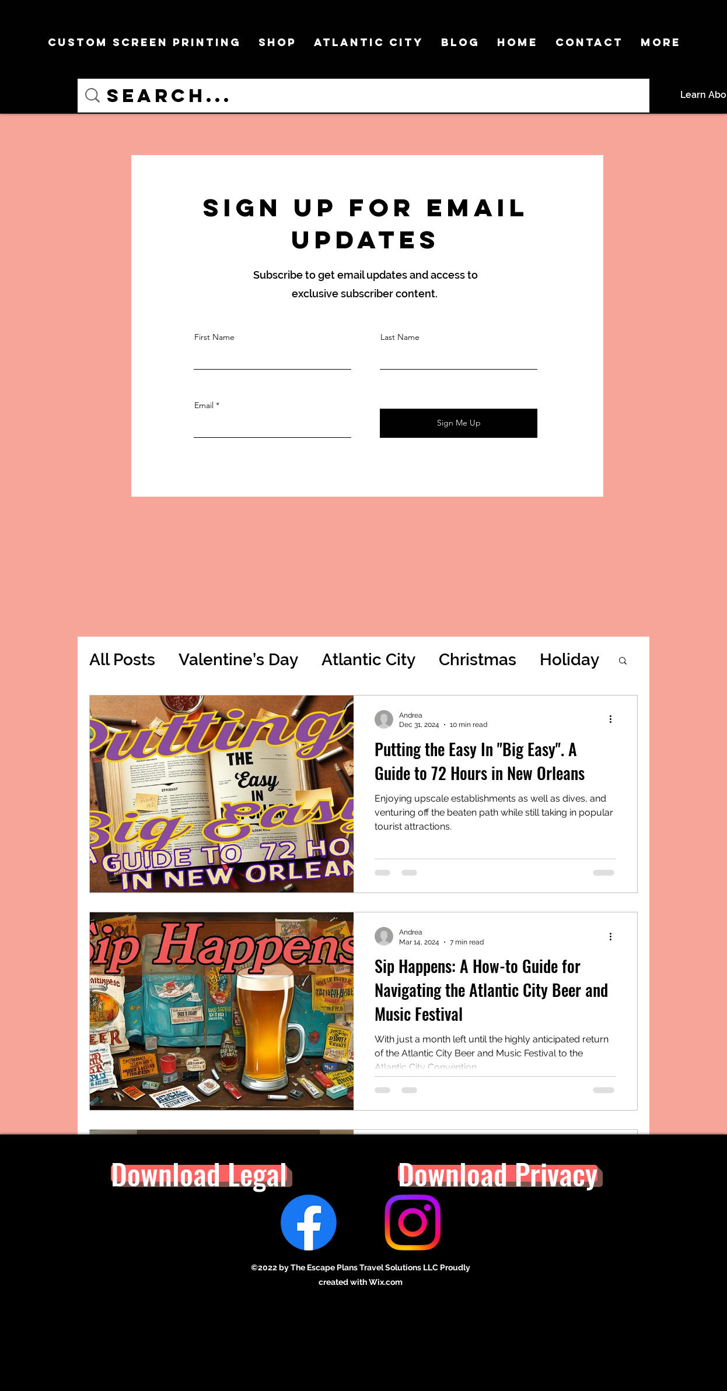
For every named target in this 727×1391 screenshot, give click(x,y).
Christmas (477, 659)
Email (204, 405)
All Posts (122, 659)
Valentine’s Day (238, 659)
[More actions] (614, 719)
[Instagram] (412, 1222)
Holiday (569, 659)
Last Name (400, 337)
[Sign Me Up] (458, 423)
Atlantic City (368, 659)
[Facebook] (308, 1222)
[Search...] (365, 95)
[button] (622, 661)
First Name (214, 337)
